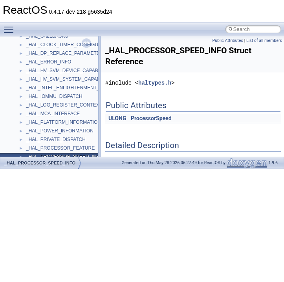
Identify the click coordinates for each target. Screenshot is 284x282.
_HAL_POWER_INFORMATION (59, 131)
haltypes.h (154, 83)
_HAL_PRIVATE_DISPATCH (56, 139)
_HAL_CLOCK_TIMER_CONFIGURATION (71, 44)
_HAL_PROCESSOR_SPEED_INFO (39, 163)
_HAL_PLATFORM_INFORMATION (63, 122)
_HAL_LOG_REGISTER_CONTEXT (64, 105)
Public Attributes (227, 40)
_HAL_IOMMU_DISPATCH (54, 96)
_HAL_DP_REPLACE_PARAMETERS (66, 53)
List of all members (264, 40)
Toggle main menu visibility (10, 26)
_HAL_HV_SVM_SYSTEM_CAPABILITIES (71, 79)
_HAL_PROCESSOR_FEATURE (60, 148)
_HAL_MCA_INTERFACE (53, 113)
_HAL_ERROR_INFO (48, 62)
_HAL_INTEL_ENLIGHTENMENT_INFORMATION (79, 87)
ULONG (117, 118)
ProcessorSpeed (151, 118)
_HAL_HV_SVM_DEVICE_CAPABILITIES (70, 70)
